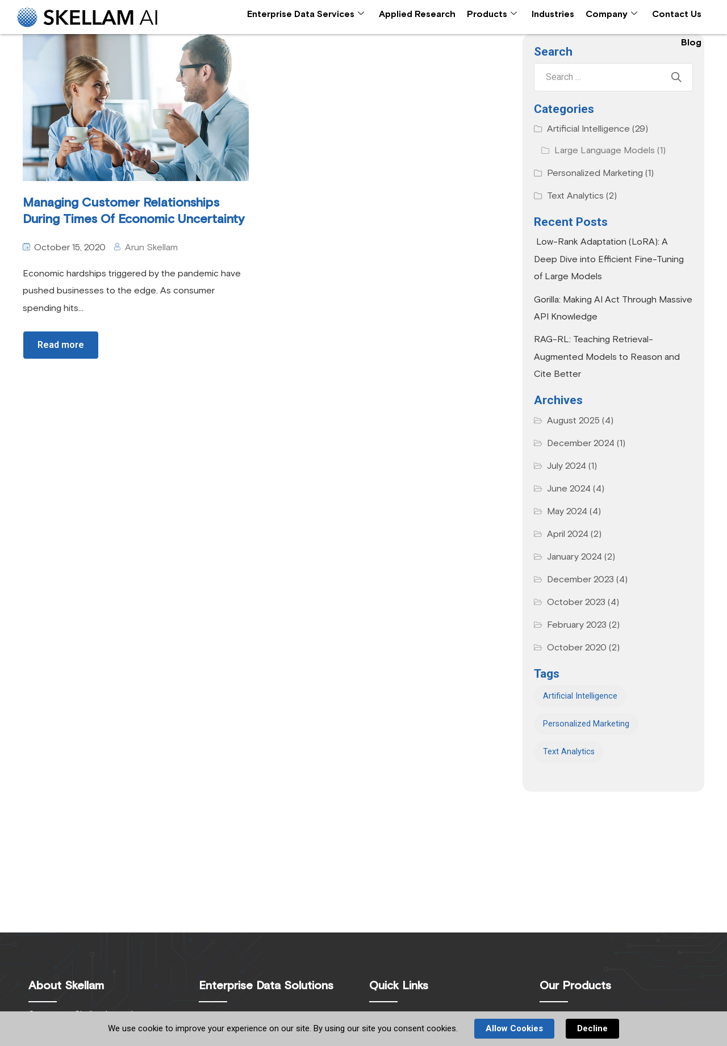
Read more (60, 344)
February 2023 (577, 624)
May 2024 (567, 511)
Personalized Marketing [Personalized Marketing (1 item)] (586, 724)
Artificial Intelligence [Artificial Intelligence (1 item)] (580, 696)
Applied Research (417, 14)
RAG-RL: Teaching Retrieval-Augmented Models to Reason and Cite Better (607, 357)
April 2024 (567, 534)
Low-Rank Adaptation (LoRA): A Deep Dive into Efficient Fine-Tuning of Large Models (609, 259)
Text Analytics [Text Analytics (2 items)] (569, 752)
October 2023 (576, 602)
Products (492, 14)
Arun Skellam (151, 247)
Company (611, 14)
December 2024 (581, 443)
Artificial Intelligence (588, 128)
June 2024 (569, 488)
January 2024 (574, 556)
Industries (553, 14)
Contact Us (676, 14)
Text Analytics (575, 195)
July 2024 (566, 466)
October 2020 (577, 647)
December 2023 (580, 579)
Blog (691, 42)
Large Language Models (604, 150)
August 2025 (573, 420)
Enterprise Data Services (305, 14)
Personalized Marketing (595, 173)
